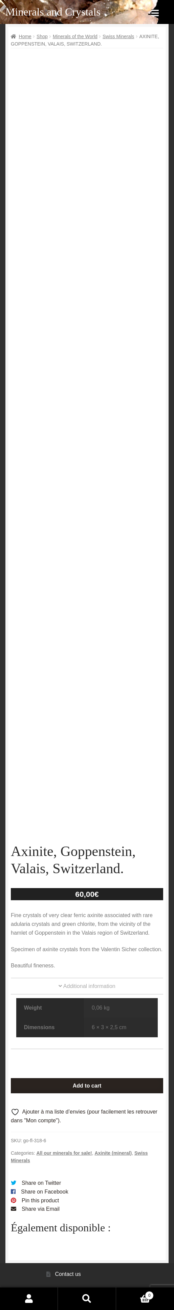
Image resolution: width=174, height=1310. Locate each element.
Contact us (68, 1274)
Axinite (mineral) (113, 1153)
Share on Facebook (44, 1192)
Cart (135, 1294)
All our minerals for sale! (64, 1153)
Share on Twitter (41, 1183)
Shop (42, 36)
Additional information (87, 986)
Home (25, 36)
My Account (29, 1298)
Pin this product (40, 1200)
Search (87, 1298)
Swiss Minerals (118, 36)
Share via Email (41, 1209)
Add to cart (87, 1086)
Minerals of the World (75, 36)
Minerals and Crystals (53, 12)
